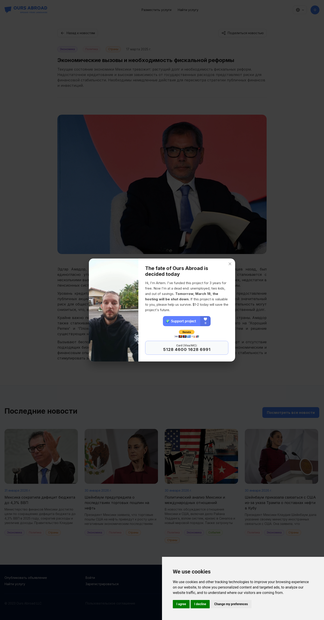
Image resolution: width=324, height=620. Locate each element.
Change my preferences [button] (231, 604)
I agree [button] (181, 604)
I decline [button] (200, 604)
